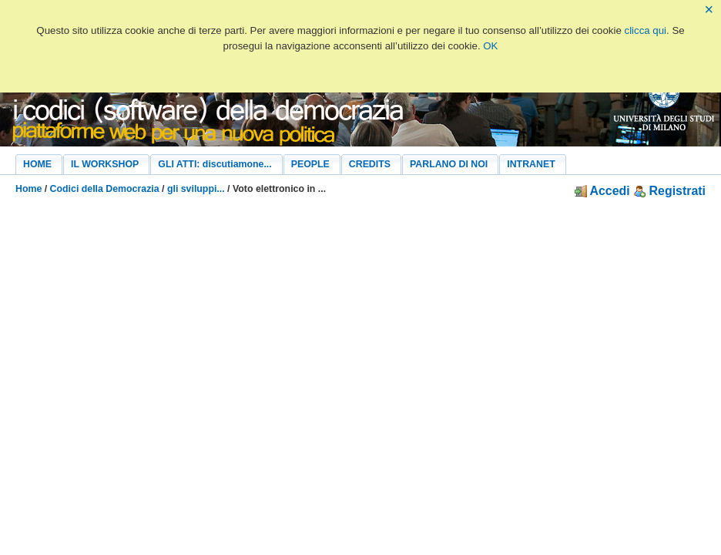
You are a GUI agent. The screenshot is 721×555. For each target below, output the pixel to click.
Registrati (669, 190)
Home (28, 188)
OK (490, 46)
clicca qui (646, 30)
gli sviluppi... (196, 188)
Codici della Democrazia (104, 188)
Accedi (602, 190)
